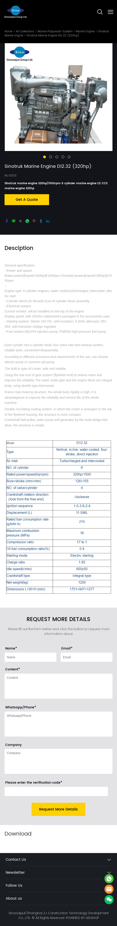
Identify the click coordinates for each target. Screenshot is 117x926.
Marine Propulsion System (55, 31)
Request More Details (58, 809)
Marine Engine (85, 31)
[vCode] (56, 791)
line (13, 221)
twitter (20, 221)
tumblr (41, 221)
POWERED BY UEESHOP (82, 918)
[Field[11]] (86, 657)
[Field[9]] (30, 657)
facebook (7, 221)
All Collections (25, 31)
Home (8, 31)
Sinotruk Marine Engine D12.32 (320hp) (53, 35)
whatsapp (27, 221)
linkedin (47, 221)
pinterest (34, 221)
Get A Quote (27, 200)
